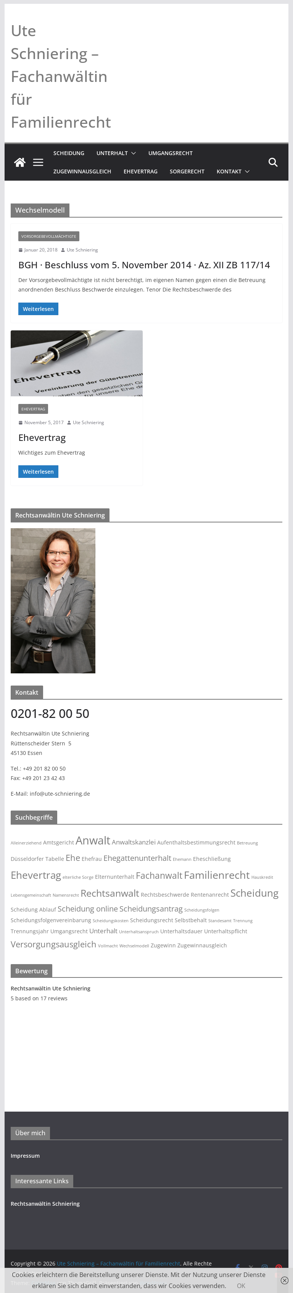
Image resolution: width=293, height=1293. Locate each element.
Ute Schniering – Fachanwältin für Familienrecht (61, 76)
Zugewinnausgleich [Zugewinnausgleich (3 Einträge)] (202, 945)
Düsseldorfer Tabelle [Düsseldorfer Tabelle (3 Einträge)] (37, 858)
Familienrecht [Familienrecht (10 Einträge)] (217, 875)
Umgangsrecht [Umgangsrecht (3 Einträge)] (69, 931)
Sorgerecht (187, 171)
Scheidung (68, 153)
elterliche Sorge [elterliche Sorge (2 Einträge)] (78, 877)
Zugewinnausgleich (82, 171)
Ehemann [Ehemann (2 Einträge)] (182, 859)
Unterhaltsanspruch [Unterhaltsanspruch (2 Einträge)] (139, 931)
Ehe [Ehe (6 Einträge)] (73, 857)
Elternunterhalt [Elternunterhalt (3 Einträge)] (114, 876)
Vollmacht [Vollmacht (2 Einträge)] (108, 946)
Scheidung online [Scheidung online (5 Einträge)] (88, 909)
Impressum (25, 1155)
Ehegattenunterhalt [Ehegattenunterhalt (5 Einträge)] (137, 858)
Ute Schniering (82, 250)
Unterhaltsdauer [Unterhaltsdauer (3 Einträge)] (181, 931)
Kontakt (229, 171)
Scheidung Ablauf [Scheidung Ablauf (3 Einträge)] (33, 909)
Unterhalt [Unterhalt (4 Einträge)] (103, 930)
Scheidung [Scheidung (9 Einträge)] (254, 893)
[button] (132, 153)
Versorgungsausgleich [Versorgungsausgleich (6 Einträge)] (54, 944)
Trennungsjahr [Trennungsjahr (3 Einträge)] (30, 931)
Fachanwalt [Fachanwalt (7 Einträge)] (159, 875)
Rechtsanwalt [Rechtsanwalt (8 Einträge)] (109, 893)
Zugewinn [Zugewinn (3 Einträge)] (163, 945)
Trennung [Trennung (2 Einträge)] (243, 920)
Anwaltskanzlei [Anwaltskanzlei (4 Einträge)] (134, 842)
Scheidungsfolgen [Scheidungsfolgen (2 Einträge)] (201, 910)
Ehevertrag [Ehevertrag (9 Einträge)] (36, 875)
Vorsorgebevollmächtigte (48, 236)
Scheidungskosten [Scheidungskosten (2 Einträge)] (111, 920)
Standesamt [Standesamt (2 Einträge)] (220, 920)
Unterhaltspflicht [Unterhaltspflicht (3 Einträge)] (225, 931)
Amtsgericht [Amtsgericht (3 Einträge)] (58, 842)
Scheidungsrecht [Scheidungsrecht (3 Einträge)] (151, 920)
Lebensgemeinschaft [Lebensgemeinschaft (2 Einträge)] (31, 895)
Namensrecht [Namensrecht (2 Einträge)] (66, 895)
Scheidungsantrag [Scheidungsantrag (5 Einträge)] (151, 909)
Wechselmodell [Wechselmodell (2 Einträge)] (134, 946)
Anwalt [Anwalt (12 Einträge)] (93, 840)
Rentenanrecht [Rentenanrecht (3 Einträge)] (210, 894)
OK (241, 1286)
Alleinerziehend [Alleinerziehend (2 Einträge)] (26, 843)
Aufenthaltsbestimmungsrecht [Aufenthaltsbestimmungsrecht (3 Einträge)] (196, 842)
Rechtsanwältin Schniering (45, 1203)
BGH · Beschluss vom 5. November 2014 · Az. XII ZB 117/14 (144, 264)
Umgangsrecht (170, 153)
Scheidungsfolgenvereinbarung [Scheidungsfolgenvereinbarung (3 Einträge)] (51, 920)
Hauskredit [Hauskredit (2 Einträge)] (262, 877)
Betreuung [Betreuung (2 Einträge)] (247, 843)
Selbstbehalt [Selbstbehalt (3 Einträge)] (191, 920)
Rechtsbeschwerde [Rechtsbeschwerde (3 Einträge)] (165, 894)
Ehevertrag (141, 171)
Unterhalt (112, 153)
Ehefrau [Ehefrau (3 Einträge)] (92, 858)
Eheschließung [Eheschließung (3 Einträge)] (212, 858)
